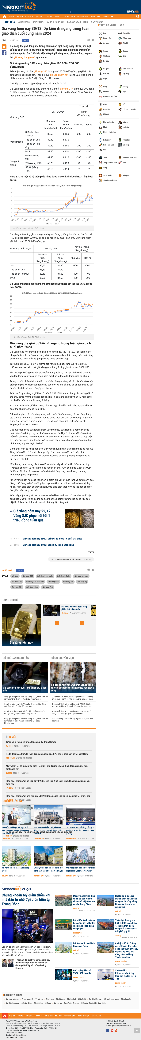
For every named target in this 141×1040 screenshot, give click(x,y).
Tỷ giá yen (50, 999)
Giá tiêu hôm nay (95, 999)
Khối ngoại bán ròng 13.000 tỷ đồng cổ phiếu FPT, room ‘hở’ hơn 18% (80, 869)
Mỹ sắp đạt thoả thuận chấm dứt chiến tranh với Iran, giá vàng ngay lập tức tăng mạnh (24, 712)
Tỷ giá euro (60, 999)
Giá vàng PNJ (47, 587)
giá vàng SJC (40, 71)
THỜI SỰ (11, 17)
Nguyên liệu (38, 22)
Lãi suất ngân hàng (111, 999)
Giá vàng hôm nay (81, 576)
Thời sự (118, 936)
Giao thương (97, 22)
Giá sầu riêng (26, 1003)
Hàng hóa (9, 22)
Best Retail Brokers (71, 1003)
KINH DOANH (95, 17)
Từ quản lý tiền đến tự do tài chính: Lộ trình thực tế (31, 742)
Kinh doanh (10, 758)
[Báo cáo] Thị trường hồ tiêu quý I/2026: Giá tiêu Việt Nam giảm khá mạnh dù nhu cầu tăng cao (72, 705)
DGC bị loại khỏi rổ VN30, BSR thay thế (82, 972)
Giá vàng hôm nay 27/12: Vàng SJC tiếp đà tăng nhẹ (48, 545)
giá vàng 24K (66, 88)
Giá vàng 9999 (53, 581)
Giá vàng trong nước (45, 576)
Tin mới (11, 737)
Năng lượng (24, 22)
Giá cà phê (82, 999)
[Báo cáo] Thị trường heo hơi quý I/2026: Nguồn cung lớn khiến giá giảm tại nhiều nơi (72, 712)
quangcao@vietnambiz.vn (121, 1026)
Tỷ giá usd (39, 999)
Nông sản (59, 22)
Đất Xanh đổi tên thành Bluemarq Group (15, 869)
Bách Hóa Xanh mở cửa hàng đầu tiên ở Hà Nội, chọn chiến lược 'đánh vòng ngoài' (84, 924)
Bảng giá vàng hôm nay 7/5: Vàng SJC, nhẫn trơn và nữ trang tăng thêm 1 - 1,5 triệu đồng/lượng (26, 698)
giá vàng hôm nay (59, 75)
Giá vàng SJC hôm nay (35, 581)
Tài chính (9, 746)
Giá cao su (58, 1003)
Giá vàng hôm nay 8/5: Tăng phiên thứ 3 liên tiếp (74, 608)
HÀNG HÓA (29, 17)
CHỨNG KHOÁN (69, 17)
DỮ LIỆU (106, 17)
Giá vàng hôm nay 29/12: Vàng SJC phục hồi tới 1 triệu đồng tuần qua (32, 515)
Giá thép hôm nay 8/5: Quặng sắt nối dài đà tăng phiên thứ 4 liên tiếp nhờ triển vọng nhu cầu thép (72, 698)
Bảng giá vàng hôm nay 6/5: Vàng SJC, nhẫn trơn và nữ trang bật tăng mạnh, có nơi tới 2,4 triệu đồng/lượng (26, 721)
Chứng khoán (39, 839)
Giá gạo (48, 1003)
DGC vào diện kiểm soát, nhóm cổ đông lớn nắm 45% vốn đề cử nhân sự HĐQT (48, 830)
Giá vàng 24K (17, 587)
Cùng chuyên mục (62, 658)
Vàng (49, 22)
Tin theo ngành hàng (111, 25)
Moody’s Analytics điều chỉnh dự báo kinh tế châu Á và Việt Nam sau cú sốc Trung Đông (84, 900)
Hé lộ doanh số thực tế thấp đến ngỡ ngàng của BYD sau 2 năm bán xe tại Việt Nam (47, 754)
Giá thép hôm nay (12, 1003)
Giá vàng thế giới (63, 576)
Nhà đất (5, 876)
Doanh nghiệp (71, 839)
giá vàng (15, 576)
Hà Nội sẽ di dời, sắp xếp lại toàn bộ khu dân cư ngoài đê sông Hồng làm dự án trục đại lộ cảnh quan (126, 901)
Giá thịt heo (38, 1003)
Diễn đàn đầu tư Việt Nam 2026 (93, 1003)
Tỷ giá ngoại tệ (27, 999)
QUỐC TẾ (39, 17)
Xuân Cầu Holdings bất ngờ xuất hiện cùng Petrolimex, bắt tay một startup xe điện (15, 830)
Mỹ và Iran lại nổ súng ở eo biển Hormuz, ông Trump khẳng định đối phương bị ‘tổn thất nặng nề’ (47, 768)
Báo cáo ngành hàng (77, 22)
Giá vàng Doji (17, 581)
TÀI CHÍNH (48, 17)
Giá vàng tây (82, 581)
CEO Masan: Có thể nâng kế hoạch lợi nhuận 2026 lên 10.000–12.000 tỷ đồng (80, 830)
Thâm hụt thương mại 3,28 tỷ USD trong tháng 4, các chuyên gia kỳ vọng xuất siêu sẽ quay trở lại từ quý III (126, 926)
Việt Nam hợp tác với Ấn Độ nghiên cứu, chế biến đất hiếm (72, 720)
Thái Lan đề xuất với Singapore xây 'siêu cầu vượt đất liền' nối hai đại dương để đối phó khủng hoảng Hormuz (32, 964)
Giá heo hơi (71, 999)
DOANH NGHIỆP (82, 17)
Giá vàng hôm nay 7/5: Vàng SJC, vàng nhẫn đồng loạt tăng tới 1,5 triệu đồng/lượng (25, 705)
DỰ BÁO (20, 17)
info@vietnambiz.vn (18, 1035)
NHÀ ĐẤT (58, 17)
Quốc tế (9, 773)
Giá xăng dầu (126, 999)
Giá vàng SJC (27, 576)
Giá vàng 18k (68, 581)
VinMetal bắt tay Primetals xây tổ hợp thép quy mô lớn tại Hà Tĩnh (125, 974)
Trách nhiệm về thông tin (15, 1037)
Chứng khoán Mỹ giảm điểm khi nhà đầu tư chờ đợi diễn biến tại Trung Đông (26, 899)
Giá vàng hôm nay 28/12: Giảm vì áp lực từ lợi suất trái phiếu (52, 538)
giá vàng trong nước (25, 57)
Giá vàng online (32, 587)
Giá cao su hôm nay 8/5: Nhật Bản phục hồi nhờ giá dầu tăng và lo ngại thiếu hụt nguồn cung (72, 687)
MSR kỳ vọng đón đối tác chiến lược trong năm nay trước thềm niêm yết (48, 869)
